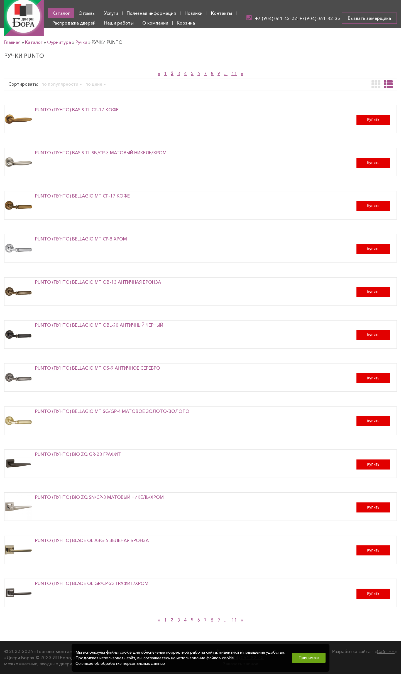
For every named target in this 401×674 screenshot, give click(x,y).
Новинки (193, 13)
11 (234, 73)
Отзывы (87, 13)
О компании (155, 23)
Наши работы (119, 23)
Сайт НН (386, 651)
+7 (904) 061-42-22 (276, 18)
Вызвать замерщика (369, 18)
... (226, 73)
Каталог (61, 13)
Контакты (221, 13)
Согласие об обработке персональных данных (120, 663)
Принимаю (309, 657)
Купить (373, 119)
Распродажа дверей (74, 23)
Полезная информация (151, 13)
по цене (95, 83)
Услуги (111, 13)
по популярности (61, 83)
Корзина (186, 23)
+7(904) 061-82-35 (319, 18)
